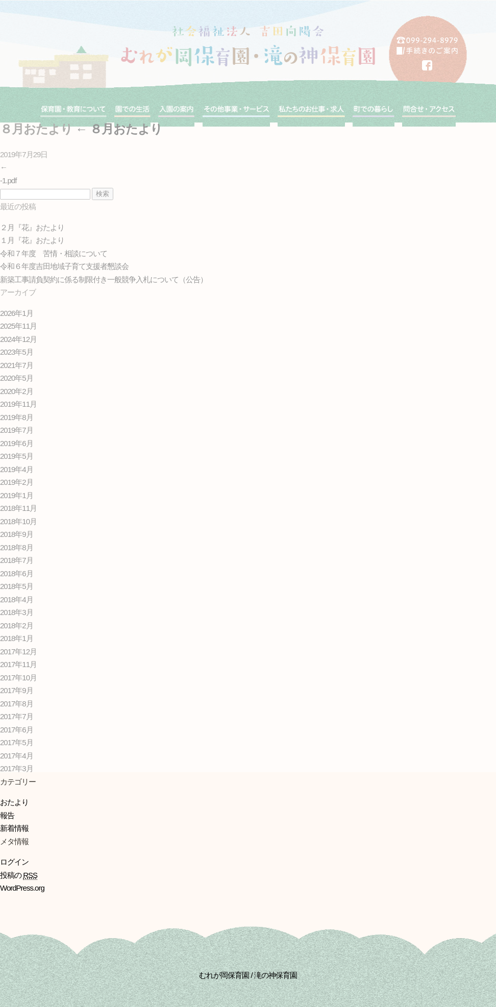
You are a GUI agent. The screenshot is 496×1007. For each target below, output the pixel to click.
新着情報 (14, 828)
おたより (14, 802)
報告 (7, 815)
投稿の (18, 875)
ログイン (14, 861)
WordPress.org (22, 887)
